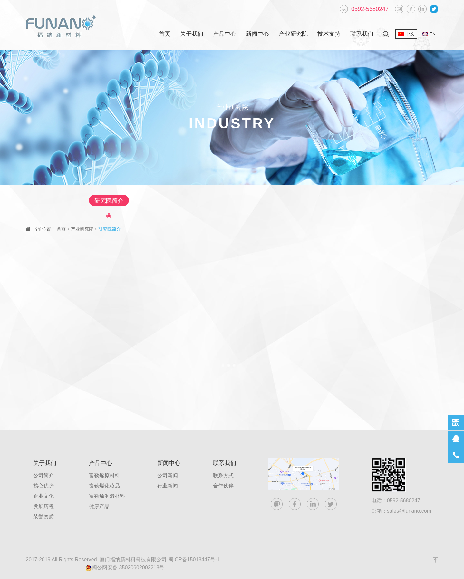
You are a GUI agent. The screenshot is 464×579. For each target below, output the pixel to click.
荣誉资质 (43, 516)
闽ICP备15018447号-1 (194, 559)
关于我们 (191, 34)
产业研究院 (293, 34)
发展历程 (43, 506)
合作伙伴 (223, 485)
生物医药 (177, 201)
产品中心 (224, 34)
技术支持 (329, 34)
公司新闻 (167, 475)
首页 (164, 34)
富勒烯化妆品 (104, 485)
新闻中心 (257, 34)
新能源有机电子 (229, 201)
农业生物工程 (329, 201)
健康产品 (99, 506)
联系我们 (361, 34)
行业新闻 (167, 485)
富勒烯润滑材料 (107, 496)
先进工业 (281, 201)
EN (429, 33)
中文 (406, 33)
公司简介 (43, 475)
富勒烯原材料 (104, 475)
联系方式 (223, 475)
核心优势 (43, 485)
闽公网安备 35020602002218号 (124, 568)
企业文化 (43, 496)
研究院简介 (131, 201)
